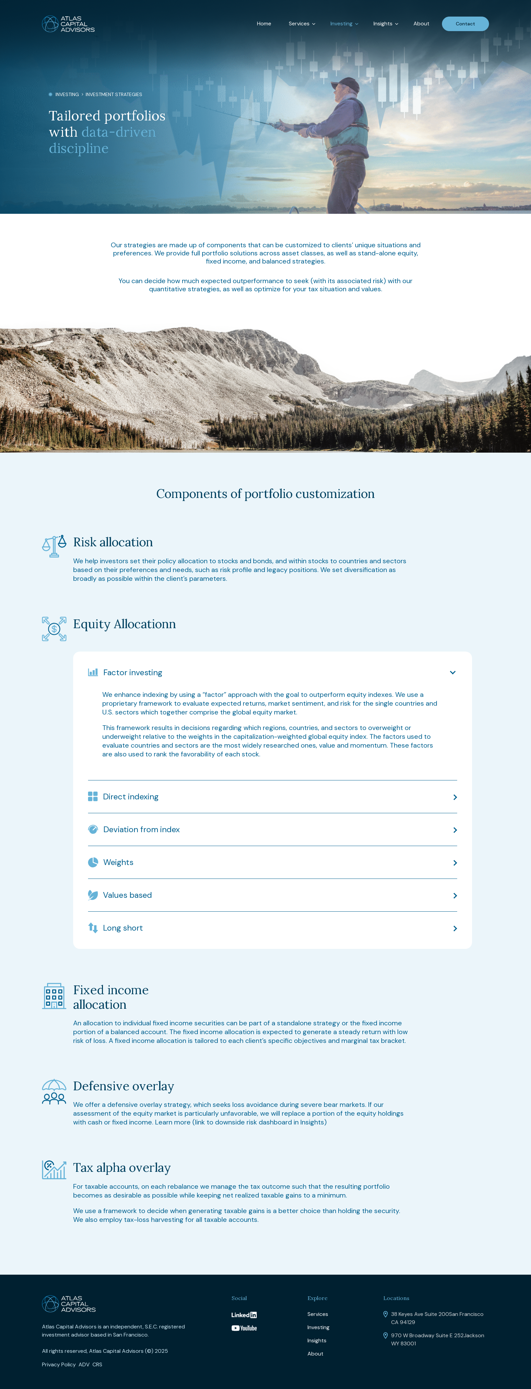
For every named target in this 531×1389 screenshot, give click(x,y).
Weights (118, 862)
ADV (84, 1364)
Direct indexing (130, 796)
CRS (97, 1364)
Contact (465, 24)
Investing (342, 23)
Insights (383, 23)
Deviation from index (141, 829)
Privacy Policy (59, 1364)
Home (264, 23)
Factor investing (132, 672)
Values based (127, 895)
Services (299, 23)
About (421, 23)
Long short (123, 928)
